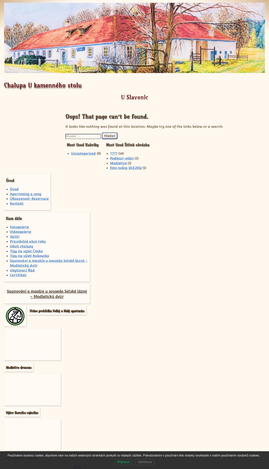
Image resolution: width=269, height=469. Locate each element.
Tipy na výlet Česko (26, 185)
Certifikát (18, 209)
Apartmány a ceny (25, 128)
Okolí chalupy (21, 180)
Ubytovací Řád (22, 205)
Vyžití (14, 171)
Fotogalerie (19, 161)
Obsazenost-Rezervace (29, 133)
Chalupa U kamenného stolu (43, 85)
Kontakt (17, 138)
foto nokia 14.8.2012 (134, 168)
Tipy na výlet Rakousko (29, 190)
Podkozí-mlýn (130, 158)
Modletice (126, 163)
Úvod (14, 124)
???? (121, 153)
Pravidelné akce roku (28, 176)
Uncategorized (91, 153)
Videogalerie (20, 166)
